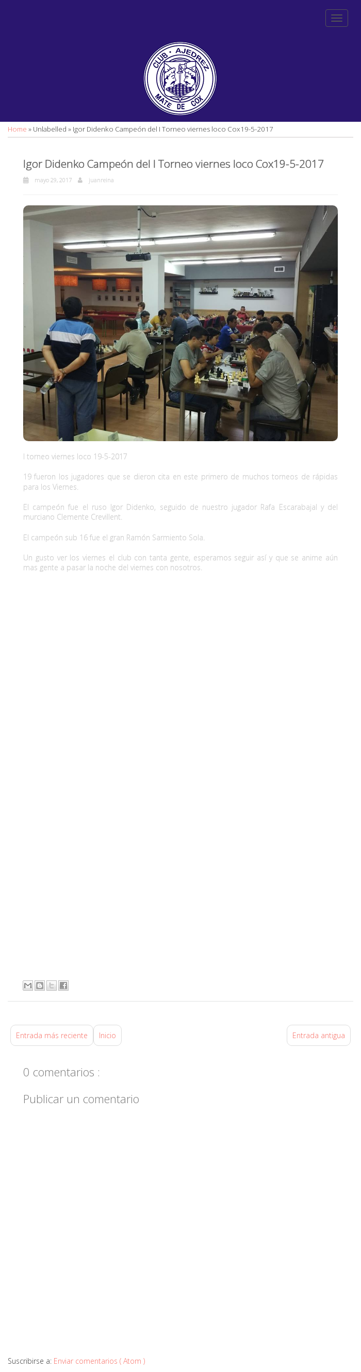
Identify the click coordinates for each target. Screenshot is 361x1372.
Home (18, 129)
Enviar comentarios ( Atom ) (99, 1361)
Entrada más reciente (52, 1035)
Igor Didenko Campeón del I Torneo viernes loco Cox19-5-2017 (173, 163)
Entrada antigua (318, 1035)
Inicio (107, 1035)
